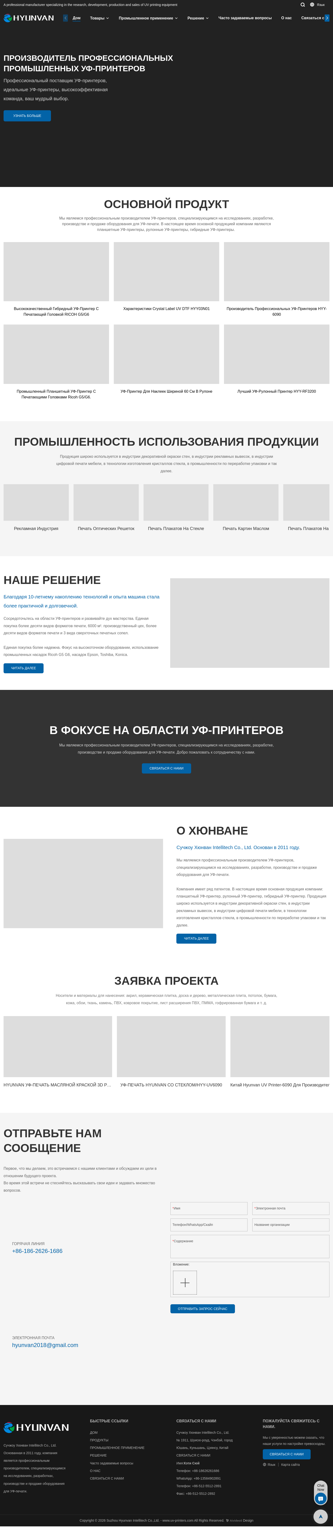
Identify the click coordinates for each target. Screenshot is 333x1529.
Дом (76, 18)
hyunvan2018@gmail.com (45, 1347)
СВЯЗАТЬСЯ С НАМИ (107, 1481)
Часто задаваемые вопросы (245, 18)
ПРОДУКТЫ (99, 1443)
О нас (286, 18)
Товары (97, 18)
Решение (196, 18)
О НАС (95, 1473)
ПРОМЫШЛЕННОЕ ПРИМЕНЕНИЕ (117, 1450)
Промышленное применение (146, 18)
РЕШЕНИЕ (98, 1458)
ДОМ (94, 1435)
